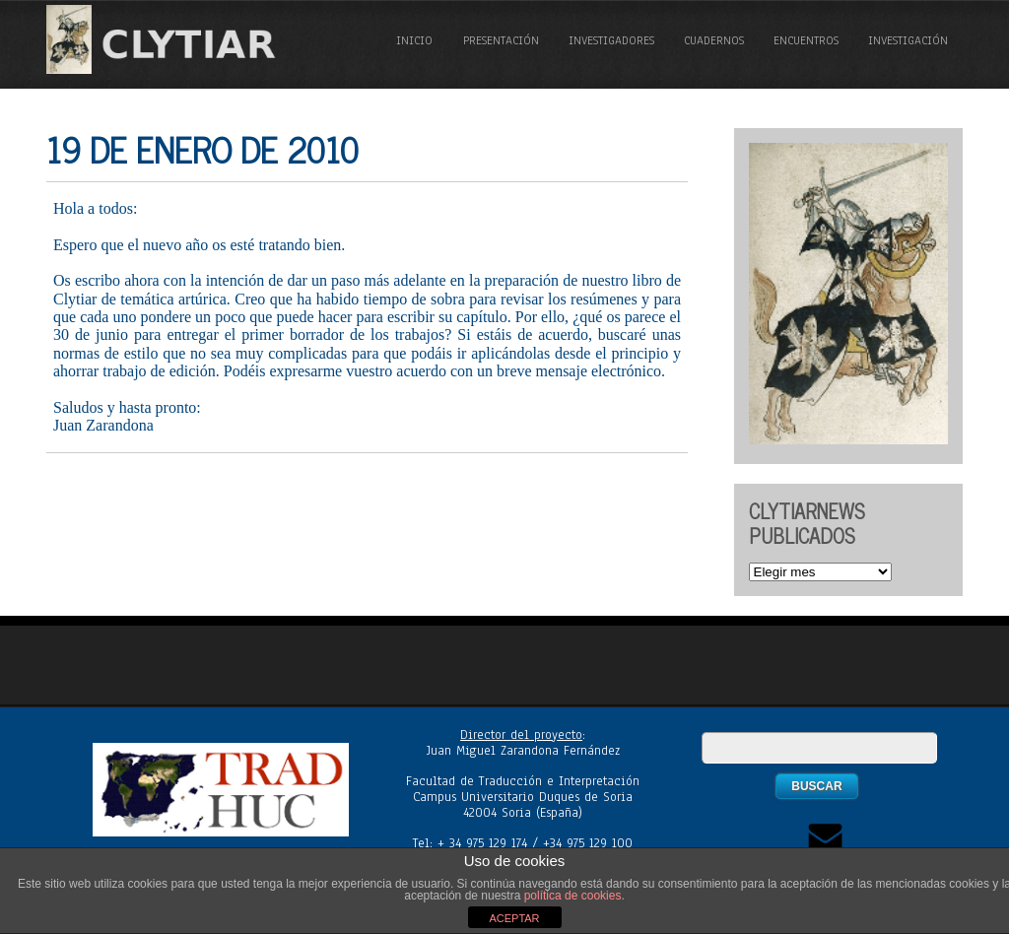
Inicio (414, 40)
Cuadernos (714, 40)
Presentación (501, 40)
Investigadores (611, 40)
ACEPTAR (514, 918)
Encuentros (806, 40)
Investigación (908, 40)
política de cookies (573, 895)
